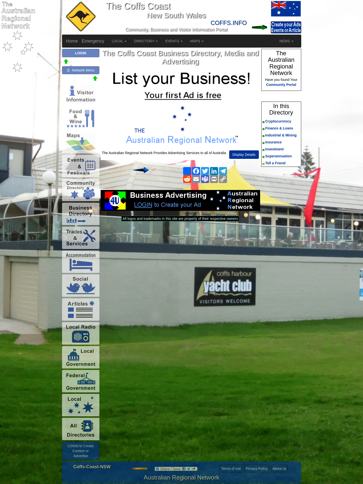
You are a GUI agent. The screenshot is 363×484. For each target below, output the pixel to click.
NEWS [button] (286, 41)
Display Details (244, 155)
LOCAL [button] (119, 41)
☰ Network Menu (80, 70)
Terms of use (231, 469)
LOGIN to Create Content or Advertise (81, 451)
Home (72, 41)
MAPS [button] (197, 41)
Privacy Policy (257, 469)
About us (279, 469)
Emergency (93, 41)
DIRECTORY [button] (146, 41)
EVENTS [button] (174, 41)
